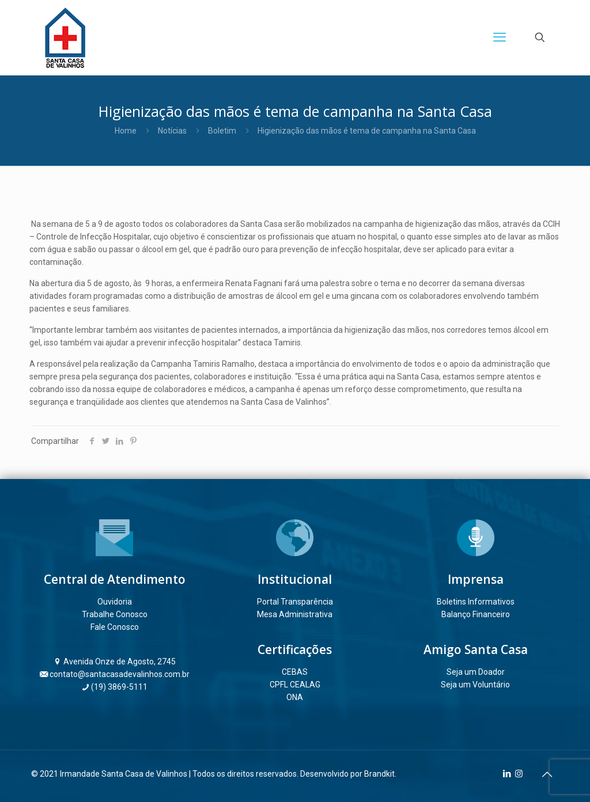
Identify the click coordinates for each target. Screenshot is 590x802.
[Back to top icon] (547, 774)
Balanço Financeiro (475, 614)
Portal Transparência (295, 601)
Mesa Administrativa (294, 614)
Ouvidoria (114, 601)
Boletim (222, 130)
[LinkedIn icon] (506, 774)
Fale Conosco (114, 627)
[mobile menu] (499, 37)
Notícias (172, 130)
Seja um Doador (476, 671)
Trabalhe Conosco (115, 614)
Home (126, 130)
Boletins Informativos (476, 601)
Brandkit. (380, 773)
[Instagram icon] (519, 774)
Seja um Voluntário (475, 684)
